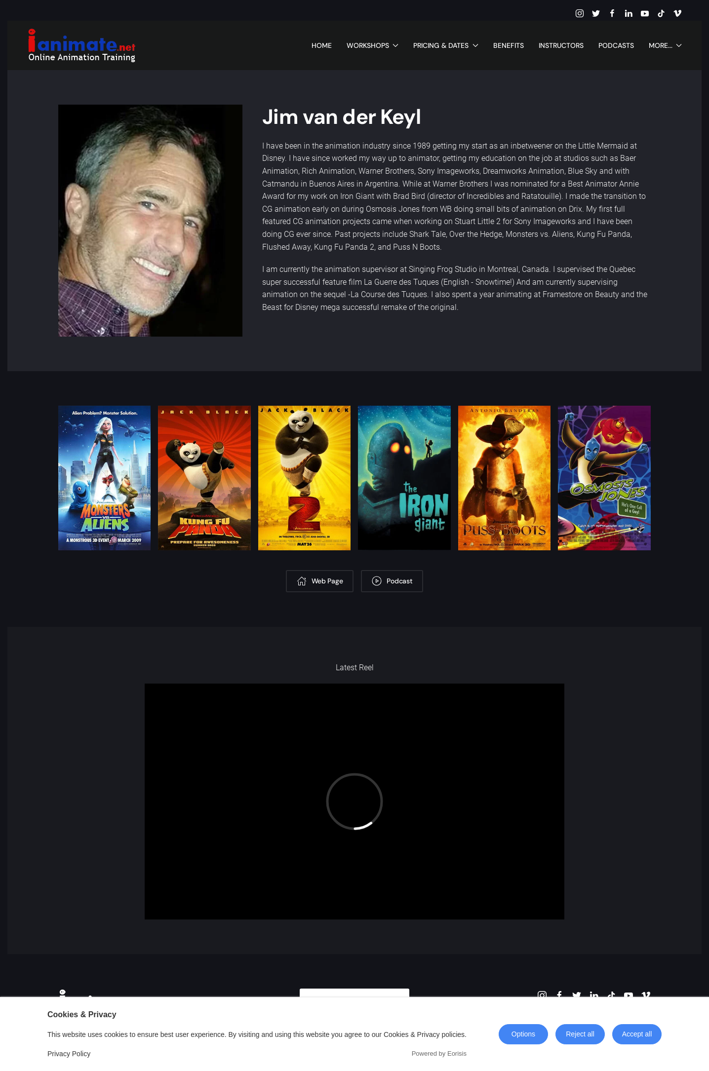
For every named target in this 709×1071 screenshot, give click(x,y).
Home (322, 45)
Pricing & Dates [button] (445, 45)
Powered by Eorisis (439, 1053)
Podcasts (616, 45)
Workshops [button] (373, 45)
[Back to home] (81, 45)
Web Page (320, 581)
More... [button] (665, 45)
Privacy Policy (68, 1054)
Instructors (561, 45)
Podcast (392, 581)
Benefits (508, 45)
